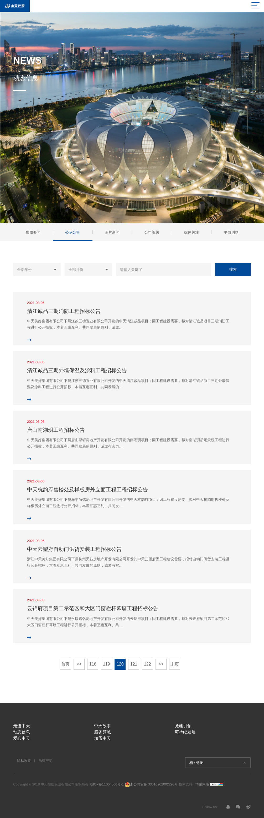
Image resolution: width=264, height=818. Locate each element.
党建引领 (183, 726)
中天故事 (102, 726)
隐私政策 (24, 761)
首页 (65, 664)
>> (161, 664)
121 (133, 664)
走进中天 (21, 726)
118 (92, 664)
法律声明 (45, 761)
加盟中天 (102, 738)
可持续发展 (185, 732)
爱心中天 (21, 738)
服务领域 (102, 732)
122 (147, 664)
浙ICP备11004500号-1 (107, 784)
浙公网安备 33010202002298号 (151, 784)
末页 (174, 664)
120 (120, 664)
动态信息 (21, 732)
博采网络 (202, 784)
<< (79, 664)
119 (106, 664)
